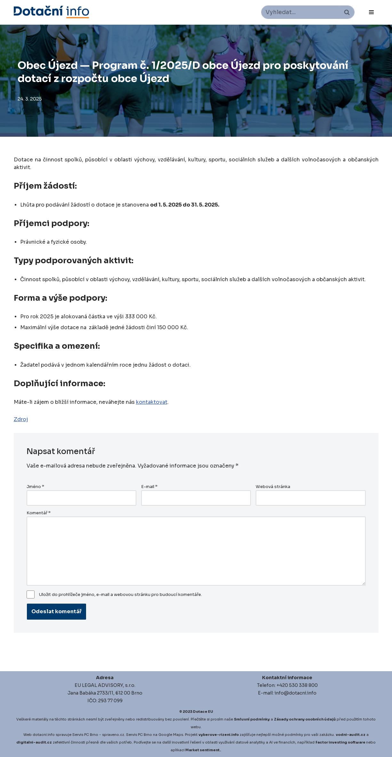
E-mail (149, 486)
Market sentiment (202, 750)
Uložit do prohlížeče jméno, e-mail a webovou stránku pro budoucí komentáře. (120, 594)
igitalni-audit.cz (35, 742)
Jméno (35, 486)
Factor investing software (340, 742)
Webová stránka (273, 486)
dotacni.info (44, 734)
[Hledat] (300, 12)
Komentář (39, 513)
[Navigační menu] (371, 12)
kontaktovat (151, 402)
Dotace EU (203, 711)
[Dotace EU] (51, 12)
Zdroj (21, 419)
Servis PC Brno (85, 734)
